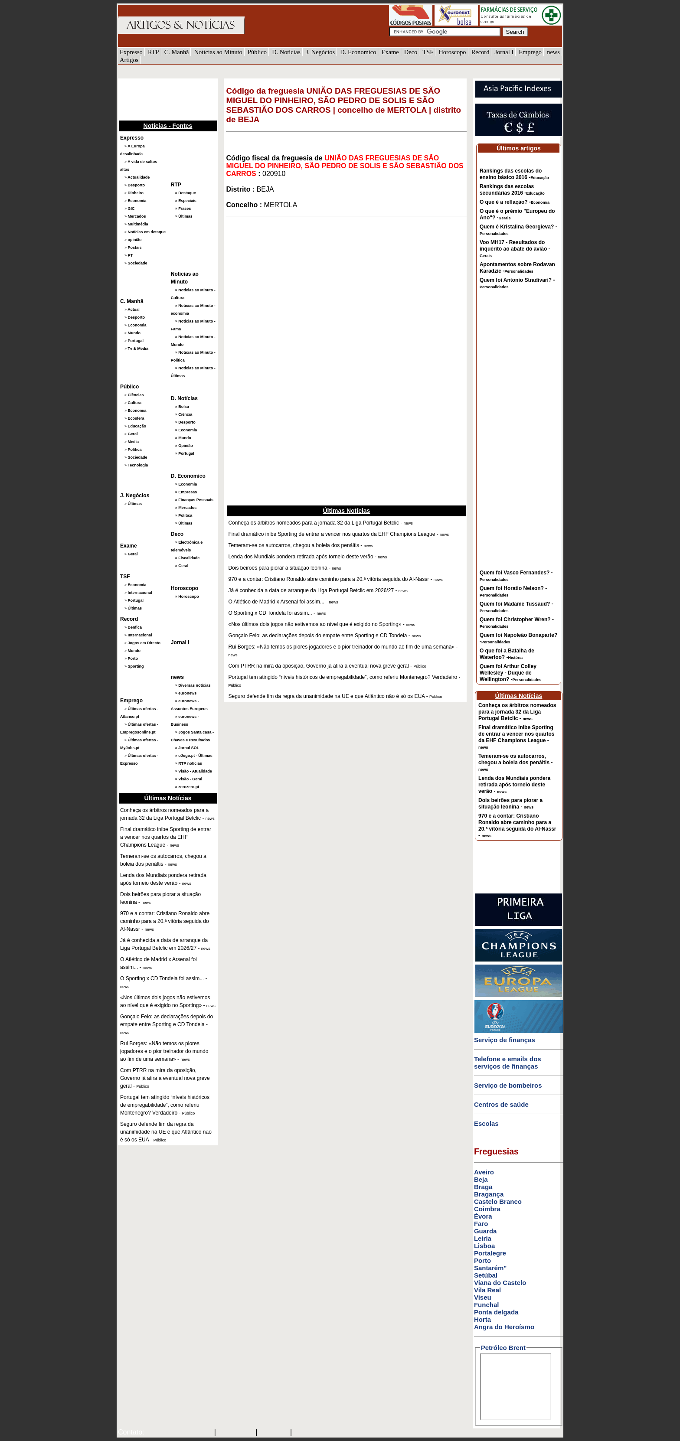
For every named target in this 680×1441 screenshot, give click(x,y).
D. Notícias (286, 52)
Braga (483, 1186)
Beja (481, 1179)
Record (480, 52)
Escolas (486, 1123)
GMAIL (306, 1433)
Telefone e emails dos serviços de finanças (507, 1062)
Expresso (131, 52)
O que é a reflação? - (514, 202)
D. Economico (358, 52)
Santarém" (490, 1267)
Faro (481, 1223)
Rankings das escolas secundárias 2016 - (512, 189)
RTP (153, 52)
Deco (410, 52)
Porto (482, 1260)
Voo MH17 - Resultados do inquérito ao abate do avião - (515, 248)
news (553, 52)
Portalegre (490, 1253)
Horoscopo (452, 52)
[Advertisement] (161, 98)
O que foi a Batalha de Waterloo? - (507, 654)
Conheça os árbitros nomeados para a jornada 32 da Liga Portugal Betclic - (517, 711)
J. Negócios (320, 52)
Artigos (129, 59)
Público (257, 52)
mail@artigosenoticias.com (177, 1433)
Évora (483, 1216)
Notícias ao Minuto (218, 52)
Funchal (486, 1304)
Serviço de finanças (504, 1039)
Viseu (482, 1297)
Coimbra (487, 1209)
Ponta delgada (496, 1312)
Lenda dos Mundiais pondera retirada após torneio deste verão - (514, 784)
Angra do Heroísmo (504, 1326)
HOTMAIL (274, 1433)
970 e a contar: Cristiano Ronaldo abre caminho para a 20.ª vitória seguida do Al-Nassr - (517, 825)
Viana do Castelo (500, 1282)
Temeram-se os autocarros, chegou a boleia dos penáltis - (515, 762)
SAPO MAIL (236, 1433)
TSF (427, 52)
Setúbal (485, 1275)
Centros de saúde (501, 1104)
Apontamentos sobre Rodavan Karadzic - (517, 267)
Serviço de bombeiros (508, 1085)
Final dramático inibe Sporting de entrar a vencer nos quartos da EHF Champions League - (516, 737)
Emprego (530, 52)
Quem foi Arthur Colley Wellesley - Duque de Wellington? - (510, 672)
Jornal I (504, 52)
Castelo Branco (498, 1201)
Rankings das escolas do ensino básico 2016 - (514, 174)
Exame (390, 52)
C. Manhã (176, 52)
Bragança (488, 1194)
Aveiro (484, 1172)
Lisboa (484, 1245)
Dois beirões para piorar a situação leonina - (510, 803)
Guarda (485, 1231)
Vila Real (487, 1290)
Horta (482, 1319)
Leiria (482, 1238)
